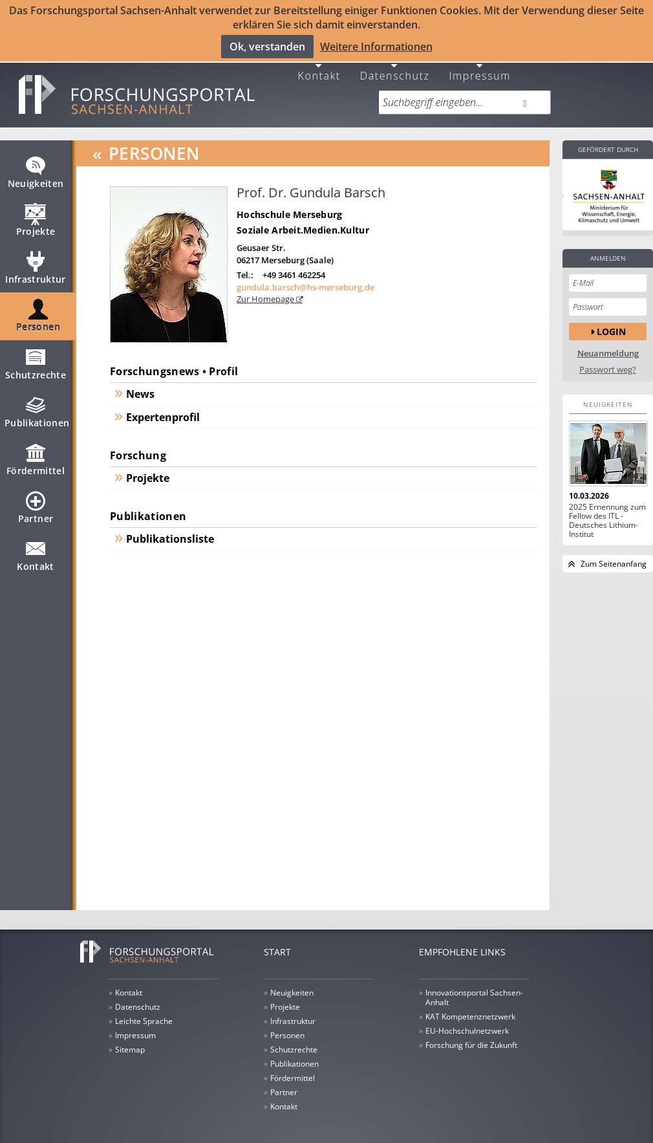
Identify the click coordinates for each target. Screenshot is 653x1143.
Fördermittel (35, 456)
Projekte (36, 217)
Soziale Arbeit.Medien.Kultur (303, 221)
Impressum (480, 66)
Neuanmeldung (608, 345)
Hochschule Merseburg (290, 206)
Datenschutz (395, 66)
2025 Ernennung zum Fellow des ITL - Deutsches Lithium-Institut (607, 512)
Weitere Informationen (376, 46)
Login (611, 323)
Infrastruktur (35, 265)
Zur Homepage (266, 291)
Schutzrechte (35, 361)
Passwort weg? (607, 361)
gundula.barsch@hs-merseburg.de (305, 279)
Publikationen (37, 408)
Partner (35, 504)
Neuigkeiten (36, 169)
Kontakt (319, 66)
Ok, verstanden (267, 46)
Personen (38, 313)
